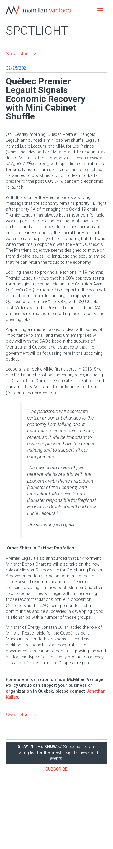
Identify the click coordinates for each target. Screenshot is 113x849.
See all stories (19, 53)
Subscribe (56, 769)
